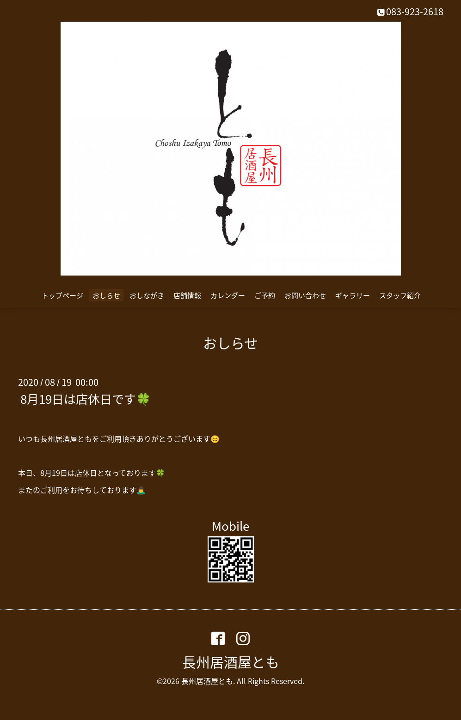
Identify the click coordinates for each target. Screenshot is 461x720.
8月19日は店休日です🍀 (85, 398)
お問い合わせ (305, 295)
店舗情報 (187, 295)
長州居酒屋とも (230, 661)
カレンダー (227, 295)
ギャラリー (352, 295)
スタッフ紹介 (400, 295)
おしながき (146, 295)
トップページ (62, 295)
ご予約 (264, 295)
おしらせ (106, 295)
